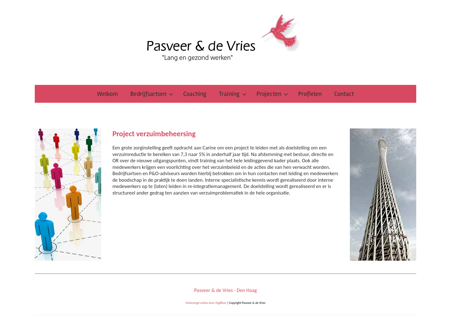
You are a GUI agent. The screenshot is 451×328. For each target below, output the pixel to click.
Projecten (272, 94)
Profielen (310, 94)
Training (232, 94)
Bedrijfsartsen (151, 94)
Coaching (194, 94)
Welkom (107, 94)
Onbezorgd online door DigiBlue (205, 303)
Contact (344, 94)
